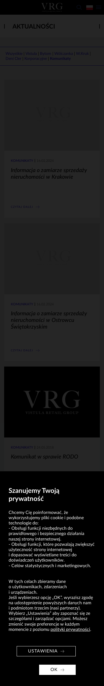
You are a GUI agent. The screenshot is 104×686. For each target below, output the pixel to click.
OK (54, 669)
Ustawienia (43, 651)
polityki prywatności (70, 629)
